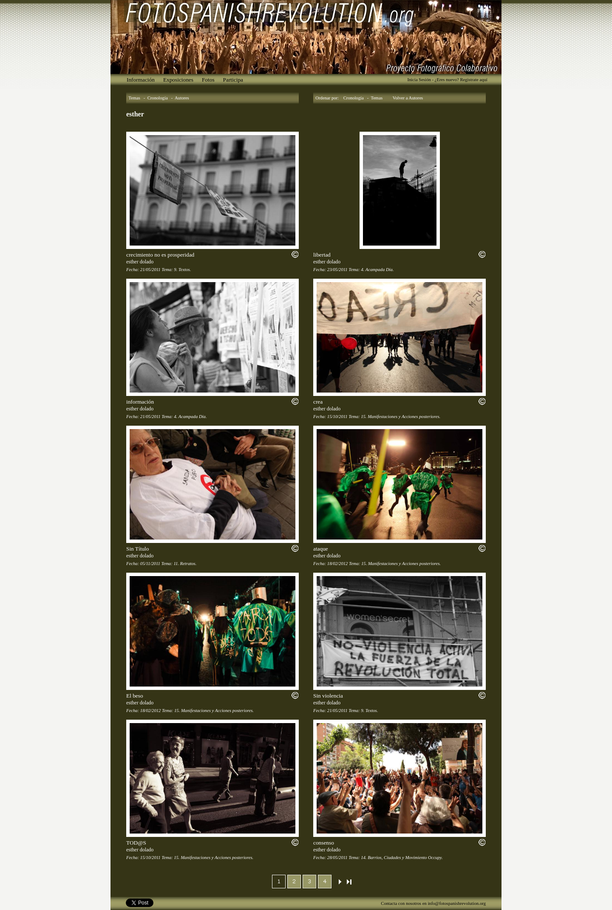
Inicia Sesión (419, 79)
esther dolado (139, 262)
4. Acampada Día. (377, 269)
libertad (322, 255)
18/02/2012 (337, 563)
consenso (323, 842)
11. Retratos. (184, 563)
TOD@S (136, 842)
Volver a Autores (408, 98)
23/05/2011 (337, 269)
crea (318, 401)
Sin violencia (328, 695)
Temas (134, 98)
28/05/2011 (337, 857)
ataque (320, 548)
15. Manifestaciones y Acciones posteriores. (400, 416)
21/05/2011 (150, 269)
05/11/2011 (150, 563)
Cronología (157, 98)
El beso (134, 695)
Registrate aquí (473, 79)
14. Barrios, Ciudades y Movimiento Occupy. (401, 857)
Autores (182, 98)
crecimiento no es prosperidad (160, 255)
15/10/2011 (337, 416)
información (140, 401)
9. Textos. (182, 269)
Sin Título (137, 548)
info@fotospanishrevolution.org (457, 903)
